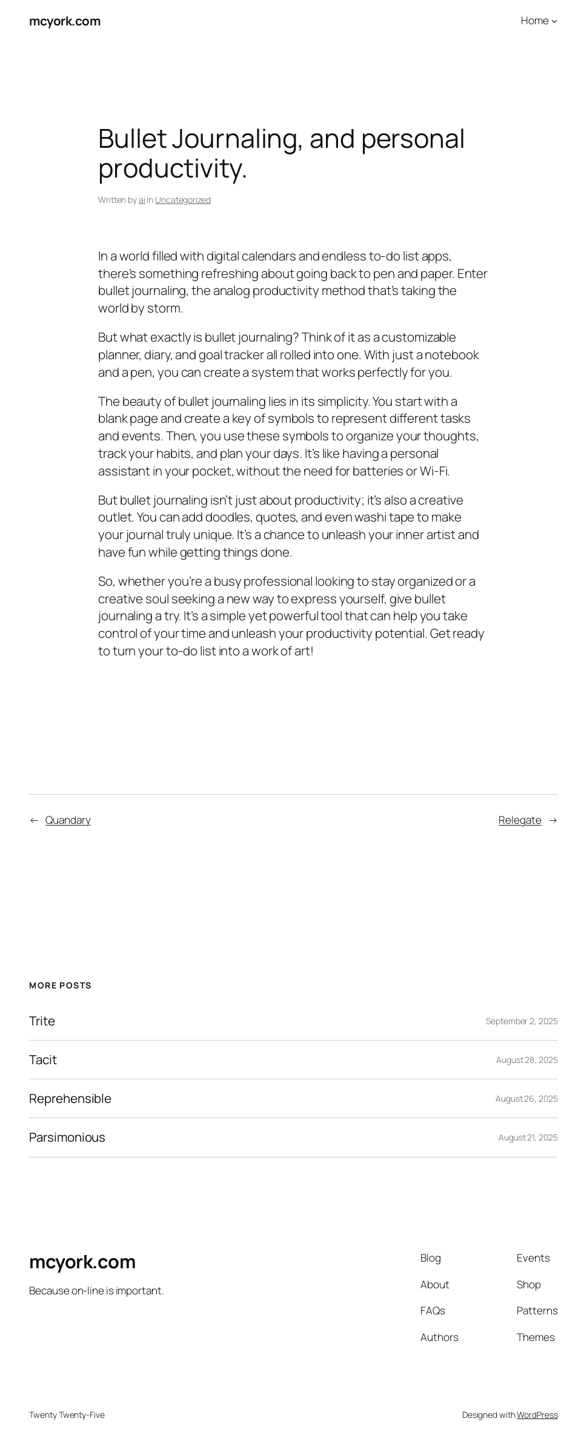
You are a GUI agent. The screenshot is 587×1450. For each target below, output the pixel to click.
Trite (42, 1021)
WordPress (537, 1414)
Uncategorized (183, 199)
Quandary (67, 820)
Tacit (43, 1060)
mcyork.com (64, 20)
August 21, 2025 (528, 1137)
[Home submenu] (554, 21)
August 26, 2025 (527, 1098)
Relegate (520, 820)
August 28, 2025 (527, 1059)
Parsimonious (67, 1137)
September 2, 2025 (521, 1021)
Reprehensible (70, 1098)
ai (142, 199)
